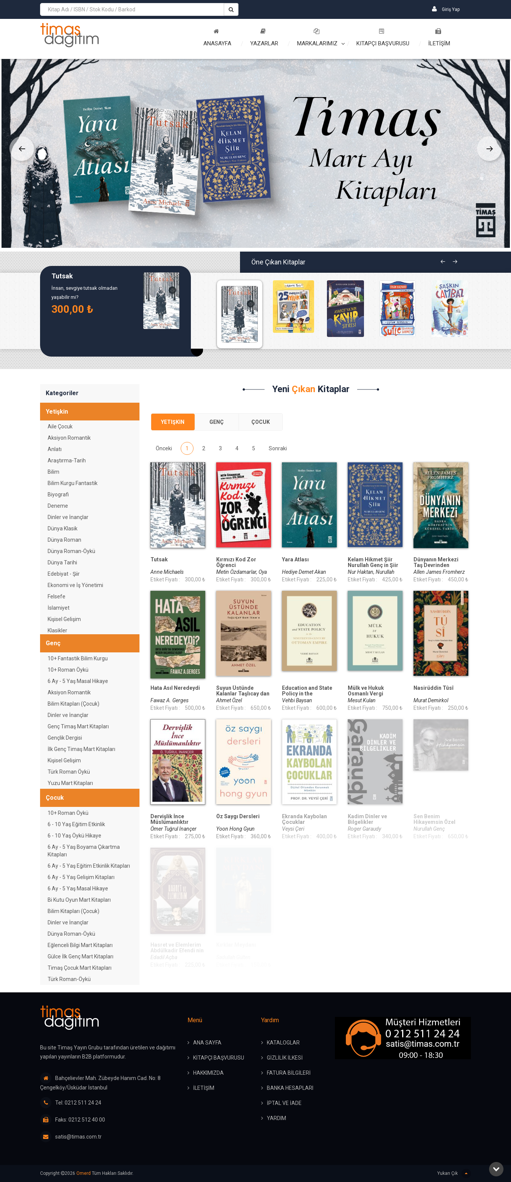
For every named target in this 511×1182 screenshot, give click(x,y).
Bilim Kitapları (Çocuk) (73, 704)
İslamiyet (59, 608)
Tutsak (62, 276)
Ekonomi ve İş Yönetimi (75, 585)
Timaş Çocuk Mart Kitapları (79, 968)
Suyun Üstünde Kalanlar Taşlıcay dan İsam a (242, 693)
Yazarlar (264, 37)
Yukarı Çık (454, 1173)
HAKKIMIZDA (208, 1073)
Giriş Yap (446, 9)
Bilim (53, 472)
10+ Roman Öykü (68, 670)
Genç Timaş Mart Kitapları (78, 726)
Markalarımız (317, 37)
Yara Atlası (295, 559)
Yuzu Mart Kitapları (70, 783)
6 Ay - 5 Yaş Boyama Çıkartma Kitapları (84, 851)
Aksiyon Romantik (69, 438)
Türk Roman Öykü (69, 772)
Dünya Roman (64, 540)
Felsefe (56, 596)
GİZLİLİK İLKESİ (285, 1058)
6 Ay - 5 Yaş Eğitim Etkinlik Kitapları (89, 866)
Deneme (58, 506)
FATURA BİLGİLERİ (289, 1073)
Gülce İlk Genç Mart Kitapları (80, 956)
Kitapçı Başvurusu (382, 37)
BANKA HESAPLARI (290, 1088)
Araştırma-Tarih (67, 460)
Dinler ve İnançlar (68, 517)
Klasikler (57, 630)
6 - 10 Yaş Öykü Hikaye (74, 836)
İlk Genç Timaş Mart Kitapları (81, 749)
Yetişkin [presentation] (172, 422)
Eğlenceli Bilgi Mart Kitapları (80, 945)
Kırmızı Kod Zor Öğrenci (236, 562)
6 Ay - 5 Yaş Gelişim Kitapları (81, 877)
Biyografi (58, 494)
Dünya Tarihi (62, 562)
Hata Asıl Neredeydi (175, 688)
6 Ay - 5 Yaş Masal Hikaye (78, 681)
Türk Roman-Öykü (69, 979)
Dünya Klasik (62, 528)
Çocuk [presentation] (260, 422)
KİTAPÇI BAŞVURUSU (218, 1058)
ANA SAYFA (207, 1043)
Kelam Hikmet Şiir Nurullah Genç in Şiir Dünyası (373, 565)
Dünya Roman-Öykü (71, 551)
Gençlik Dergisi (65, 738)
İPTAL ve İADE (284, 1103)
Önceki (164, 448)
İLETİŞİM (439, 37)
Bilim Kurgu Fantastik (73, 483)
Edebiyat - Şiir (64, 574)
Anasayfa (217, 37)
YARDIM (276, 1118)
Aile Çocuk (60, 426)
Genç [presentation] (216, 422)
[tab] (173, 422)
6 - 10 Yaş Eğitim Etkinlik (76, 824)
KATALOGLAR (283, 1043)
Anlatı (55, 449)
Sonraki (278, 448)
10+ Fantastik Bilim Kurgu (78, 658)
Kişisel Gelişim (64, 619)
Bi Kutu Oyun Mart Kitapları (79, 900)
